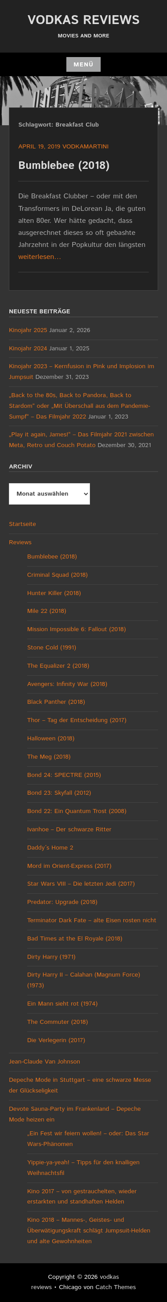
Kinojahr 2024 (28, 348)
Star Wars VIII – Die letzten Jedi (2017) (81, 883)
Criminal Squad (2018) (57, 575)
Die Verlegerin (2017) (56, 1040)
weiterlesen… (39, 257)
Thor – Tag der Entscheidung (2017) (76, 720)
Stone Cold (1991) (51, 647)
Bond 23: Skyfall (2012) (59, 793)
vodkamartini (85, 146)
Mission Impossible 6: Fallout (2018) (76, 629)
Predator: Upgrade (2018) (62, 902)
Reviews (20, 542)
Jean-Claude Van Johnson (44, 1061)
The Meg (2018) (48, 756)
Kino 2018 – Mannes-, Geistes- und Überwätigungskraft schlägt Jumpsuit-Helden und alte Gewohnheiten (89, 1231)
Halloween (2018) (50, 738)
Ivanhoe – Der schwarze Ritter (69, 829)
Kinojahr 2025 (28, 330)
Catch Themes (115, 1287)
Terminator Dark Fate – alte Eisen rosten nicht (91, 920)
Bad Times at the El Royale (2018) (74, 938)
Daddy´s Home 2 (50, 847)
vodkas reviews (84, 20)
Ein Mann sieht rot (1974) (62, 1003)
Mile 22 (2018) (46, 611)
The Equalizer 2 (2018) (58, 665)
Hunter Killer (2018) (54, 593)
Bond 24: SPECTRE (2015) (64, 775)
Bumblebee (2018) (64, 165)
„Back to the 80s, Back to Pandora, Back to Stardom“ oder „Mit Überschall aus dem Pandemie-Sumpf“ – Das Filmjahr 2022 (79, 406)
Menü (83, 64)
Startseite (22, 524)
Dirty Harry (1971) (51, 957)
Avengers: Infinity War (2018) (67, 684)
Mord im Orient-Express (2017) (69, 866)
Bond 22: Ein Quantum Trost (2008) (76, 811)
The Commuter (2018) (57, 1022)
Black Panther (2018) (56, 702)
